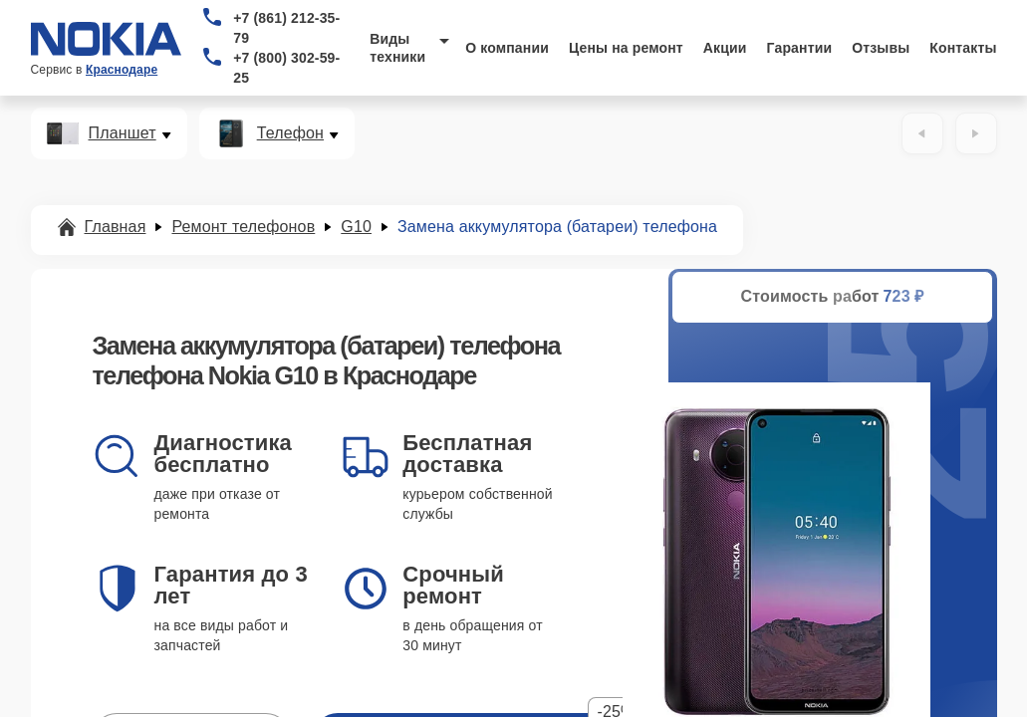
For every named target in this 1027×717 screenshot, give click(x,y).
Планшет (122, 133)
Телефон (290, 133)
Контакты (962, 48)
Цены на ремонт (626, 48)
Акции (725, 48)
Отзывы (880, 48)
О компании (507, 48)
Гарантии (800, 48)
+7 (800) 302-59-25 (286, 68)
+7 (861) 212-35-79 (286, 28)
